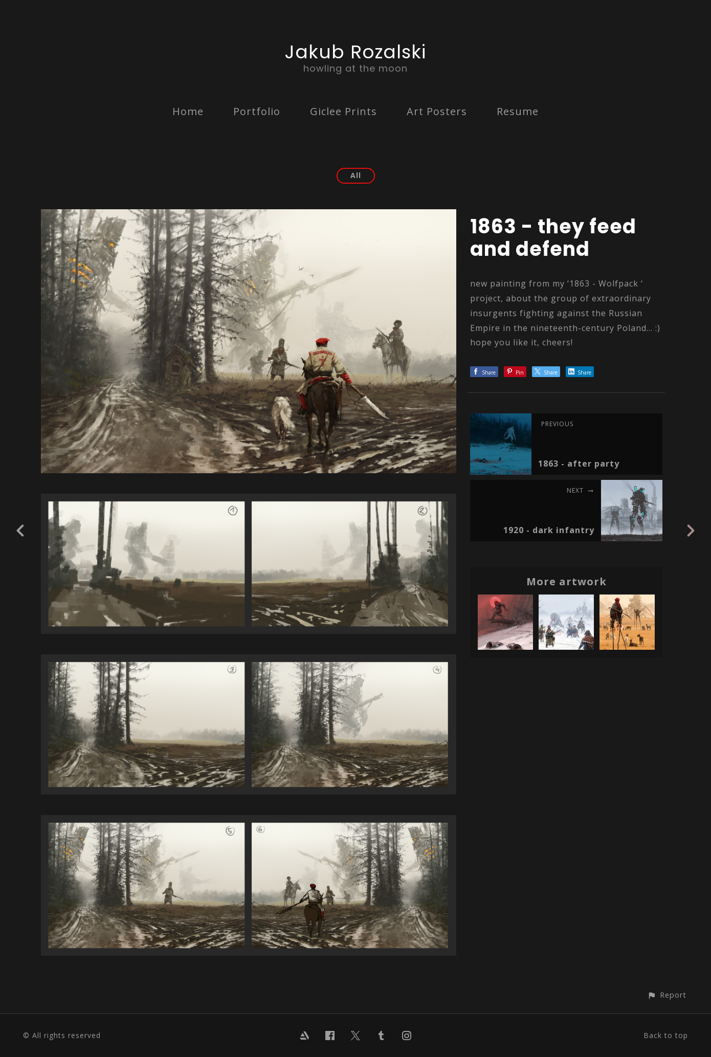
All (355, 175)
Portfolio (256, 111)
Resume (518, 111)
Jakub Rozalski (355, 52)
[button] (667, 994)
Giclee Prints (343, 111)
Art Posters (437, 111)
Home (188, 111)
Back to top (665, 1035)
